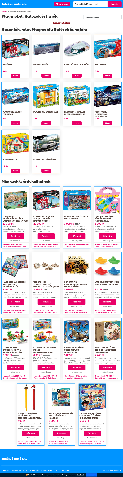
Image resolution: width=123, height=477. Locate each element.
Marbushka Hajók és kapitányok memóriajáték (14, 284)
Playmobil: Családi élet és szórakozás (74, 112)
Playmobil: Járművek (45, 159)
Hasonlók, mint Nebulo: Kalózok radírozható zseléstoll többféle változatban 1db (29, 444)
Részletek (15, 236)
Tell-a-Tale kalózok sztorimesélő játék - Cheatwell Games (90, 415)
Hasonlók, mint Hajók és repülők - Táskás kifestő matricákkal (107, 246)
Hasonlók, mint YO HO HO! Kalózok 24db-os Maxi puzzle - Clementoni (106, 378)
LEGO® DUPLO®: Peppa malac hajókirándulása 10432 (44, 351)
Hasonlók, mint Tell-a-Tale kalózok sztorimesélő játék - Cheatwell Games (92, 444)
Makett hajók (41, 64)
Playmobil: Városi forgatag (12, 112)
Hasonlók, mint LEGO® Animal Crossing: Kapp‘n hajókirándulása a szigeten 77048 (15, 378)
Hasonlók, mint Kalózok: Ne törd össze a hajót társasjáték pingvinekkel (76, 378)
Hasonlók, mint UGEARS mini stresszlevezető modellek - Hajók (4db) (45, 312)
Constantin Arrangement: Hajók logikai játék (75, 284)
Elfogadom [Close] (92, 475)
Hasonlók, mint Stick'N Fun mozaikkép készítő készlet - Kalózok (58, 444)
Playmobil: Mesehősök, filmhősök (101, 114)
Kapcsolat (5, 470)
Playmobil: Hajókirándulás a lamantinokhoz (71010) (15, 218)
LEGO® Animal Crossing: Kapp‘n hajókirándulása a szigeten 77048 (13, 351)
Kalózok (7, 64)
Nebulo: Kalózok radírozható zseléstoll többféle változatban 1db (29, 417)
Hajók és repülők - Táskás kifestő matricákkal (105, 218)
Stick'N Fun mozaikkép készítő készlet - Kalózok (61, 415)
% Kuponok (65, 470)
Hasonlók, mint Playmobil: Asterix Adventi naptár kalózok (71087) (46, 246)
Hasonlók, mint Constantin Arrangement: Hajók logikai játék (76, 311)
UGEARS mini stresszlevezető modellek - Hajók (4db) (46, 284)
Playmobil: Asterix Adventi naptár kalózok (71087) (43, 218)
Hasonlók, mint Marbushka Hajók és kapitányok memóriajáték (14, 311)
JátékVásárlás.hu (14, 4)
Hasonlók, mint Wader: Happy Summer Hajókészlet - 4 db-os (105, 311)
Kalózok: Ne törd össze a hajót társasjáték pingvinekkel (74, 351)
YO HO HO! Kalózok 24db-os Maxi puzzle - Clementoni (106, 350)
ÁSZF (25, 470)
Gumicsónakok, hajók (76, 64)
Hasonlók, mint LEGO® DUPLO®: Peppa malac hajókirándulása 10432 (45, 378)
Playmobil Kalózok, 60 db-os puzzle (76, 217)
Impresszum (16, 470)
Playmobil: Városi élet (45, 111)
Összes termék (46, 470)
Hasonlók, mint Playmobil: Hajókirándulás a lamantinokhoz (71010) (14, 247)
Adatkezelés (34, 470)
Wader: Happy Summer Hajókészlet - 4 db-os (107, 283)
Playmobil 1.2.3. (11, 159)
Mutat (15, 76)
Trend (56, 470)
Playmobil (100, 64)
